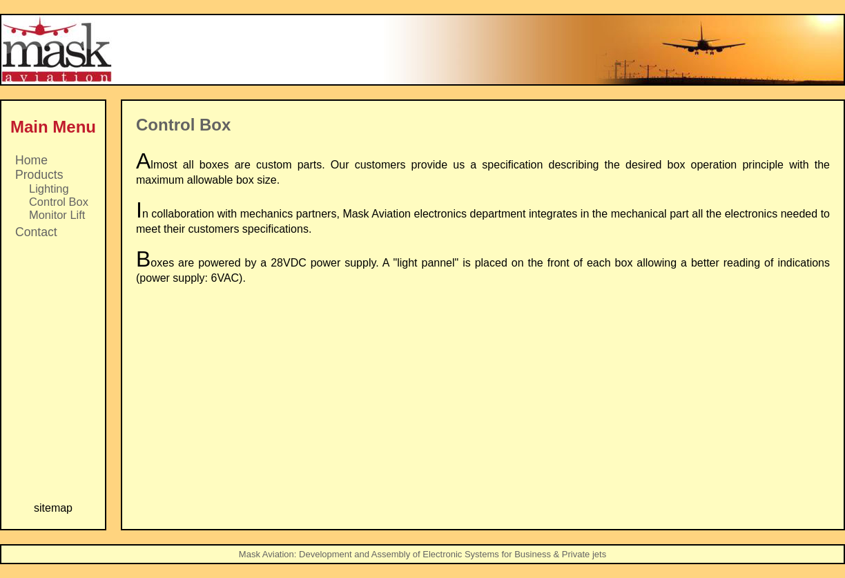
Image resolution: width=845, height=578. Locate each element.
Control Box (58, 201)
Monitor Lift (57, 215)
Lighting (49, 188)
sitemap (53, 508)
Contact (36, 232)
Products (39, 175)
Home (31, 160)
